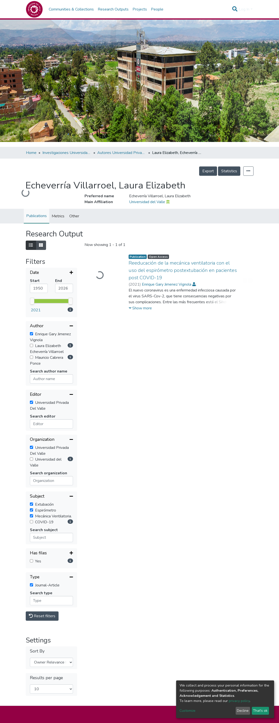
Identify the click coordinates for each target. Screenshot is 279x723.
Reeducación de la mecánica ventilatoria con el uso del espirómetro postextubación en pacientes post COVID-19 (183, 270)
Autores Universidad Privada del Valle (121, 152)
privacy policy (239, 701)
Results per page (46, 628)
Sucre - (142, 690)
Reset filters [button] (42, 567)
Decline (243, 710)
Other (74, 216)
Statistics (229, 171)
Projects (140, 9)
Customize (187, 710)
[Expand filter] (51, 273)
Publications (36, 216)
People (157, 9)
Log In (244, 9)
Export (208, 171)
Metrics (58, 216)
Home (31, 152)
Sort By (37, 602)
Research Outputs (113, 9)
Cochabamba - (98, 690)
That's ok (260, 710)
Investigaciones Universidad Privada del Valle (66, 152)
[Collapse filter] (51, 287)
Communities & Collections (71, 9)
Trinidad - (162, 690)
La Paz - (124, 690)
